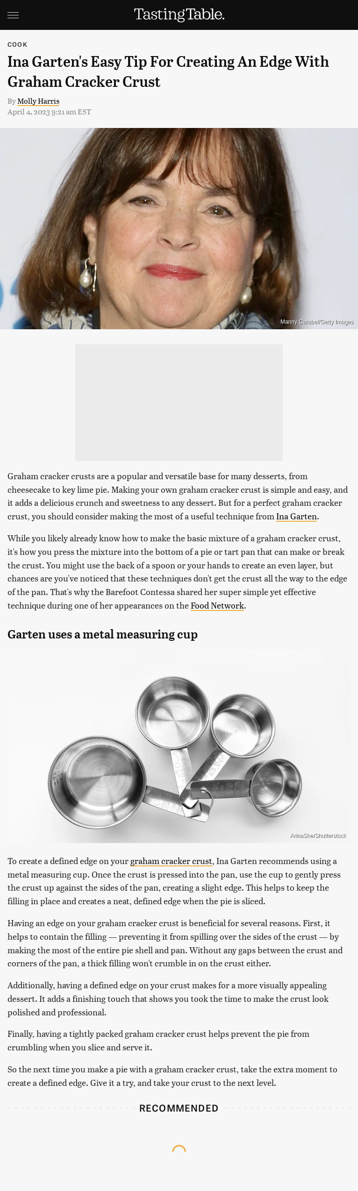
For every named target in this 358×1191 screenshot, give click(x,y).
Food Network (217, 605)
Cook (17, 44)
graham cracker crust (171, 860)
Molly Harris (38, 100)
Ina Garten (296, 516)
